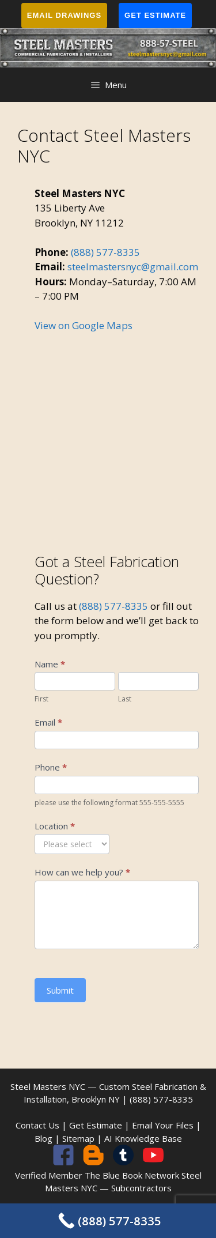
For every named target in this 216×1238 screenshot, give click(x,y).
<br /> (117, 434)
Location (55, 826)
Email (48, 722)
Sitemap (78, 1138)
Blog (43, 1138)
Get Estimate (155, 15)
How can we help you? (82, 872)
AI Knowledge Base (143, 1138)
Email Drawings (64, 15)
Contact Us (37, 1125)
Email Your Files (163, 1125)
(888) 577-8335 (105, 252)
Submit (60, 990)
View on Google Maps (83, 325)
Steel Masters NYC (47, 1086)
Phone (51, 767)
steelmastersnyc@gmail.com (132, 266)
